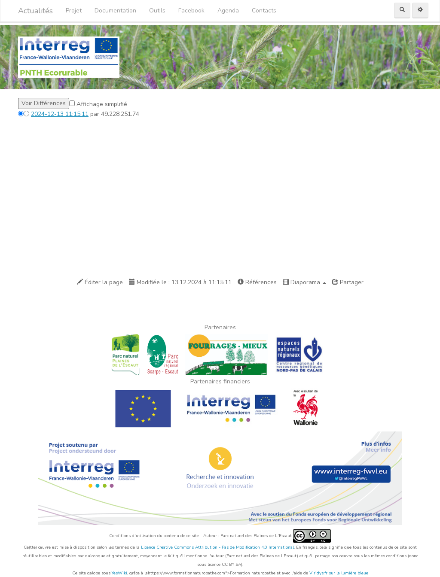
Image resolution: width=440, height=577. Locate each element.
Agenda (228, 10)
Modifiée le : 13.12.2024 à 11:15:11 (180, 282)
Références (257, 282)
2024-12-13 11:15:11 (60, 114)
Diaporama (304, 282)
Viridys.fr (318, 573)
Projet (74, 10)
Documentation (115, 10)
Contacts (264, 10)
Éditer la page (100, 282)
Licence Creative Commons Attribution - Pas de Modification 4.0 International (217, 547)
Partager (348, 282)
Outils (157, 10)
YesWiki (119, 573)
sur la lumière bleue (348, 573)
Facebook (191, 10)
